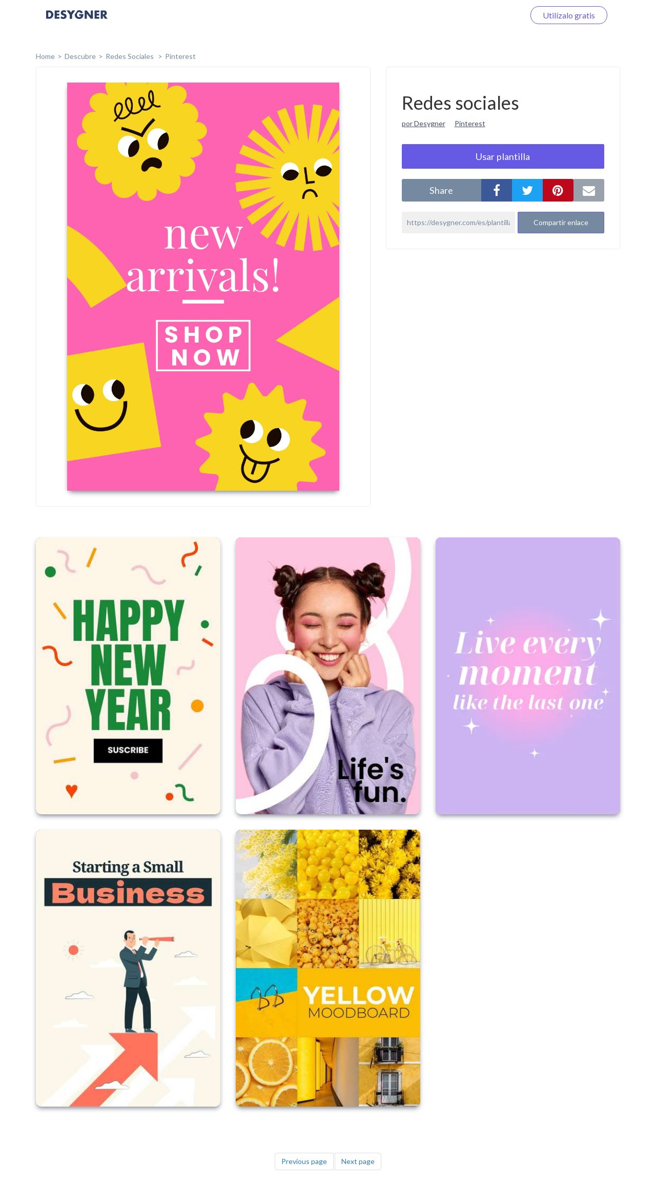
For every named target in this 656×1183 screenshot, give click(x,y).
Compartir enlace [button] (561, 222)
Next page (358, 1161)
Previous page (304, 1161)
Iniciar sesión (489, 15)
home (45, 56)
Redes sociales (130, 56)
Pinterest (180, 56)
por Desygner (423, 123)
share (441, 190)
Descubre (80, 56)
